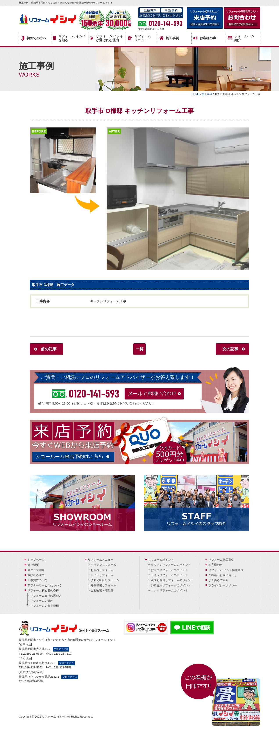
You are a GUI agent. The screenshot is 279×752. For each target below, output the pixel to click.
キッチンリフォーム (103, 564)
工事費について (37, 580)
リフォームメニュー (139, 38)
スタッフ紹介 (36, 570)
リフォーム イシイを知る (69, 38)
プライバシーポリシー (222, 585)
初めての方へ (33, 38)
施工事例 (169, 38)
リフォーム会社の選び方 (46, 595)
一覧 (139, 349)
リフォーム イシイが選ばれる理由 (106, 38)
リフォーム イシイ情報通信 (225, 570)
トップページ (36, 559)
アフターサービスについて (44, 585)
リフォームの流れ (41, 600)
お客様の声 (204, 38)
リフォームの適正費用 (44, 605)
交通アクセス (61, 649)
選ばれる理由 (36, 575)
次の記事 (230, 349)
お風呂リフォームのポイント (169, 570)
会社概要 (33, 564)
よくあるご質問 (218, 580)
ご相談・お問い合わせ (222, 575)
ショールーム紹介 (241, 38)
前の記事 (49, 349)
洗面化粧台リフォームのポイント (172, 580)
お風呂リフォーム (102, 570)
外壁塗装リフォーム (103, 585)
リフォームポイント (161, 559)
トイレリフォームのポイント (169, 575)
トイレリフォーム (102, 575)
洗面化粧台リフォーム (105, 580)
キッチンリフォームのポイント (171, 564)
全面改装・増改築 (102, 590)
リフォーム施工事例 (221, 559)
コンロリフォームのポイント (169, 590)
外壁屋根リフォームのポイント (171, 585)
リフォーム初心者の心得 (43, 590)
